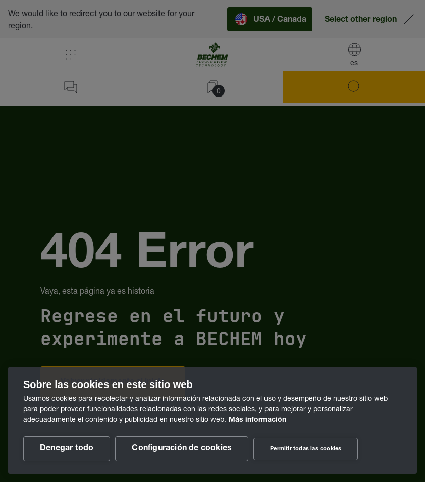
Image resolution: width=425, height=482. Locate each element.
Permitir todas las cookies (305, 449)
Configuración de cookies (182, 449)
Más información (257, 420)
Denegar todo (66, 449)
